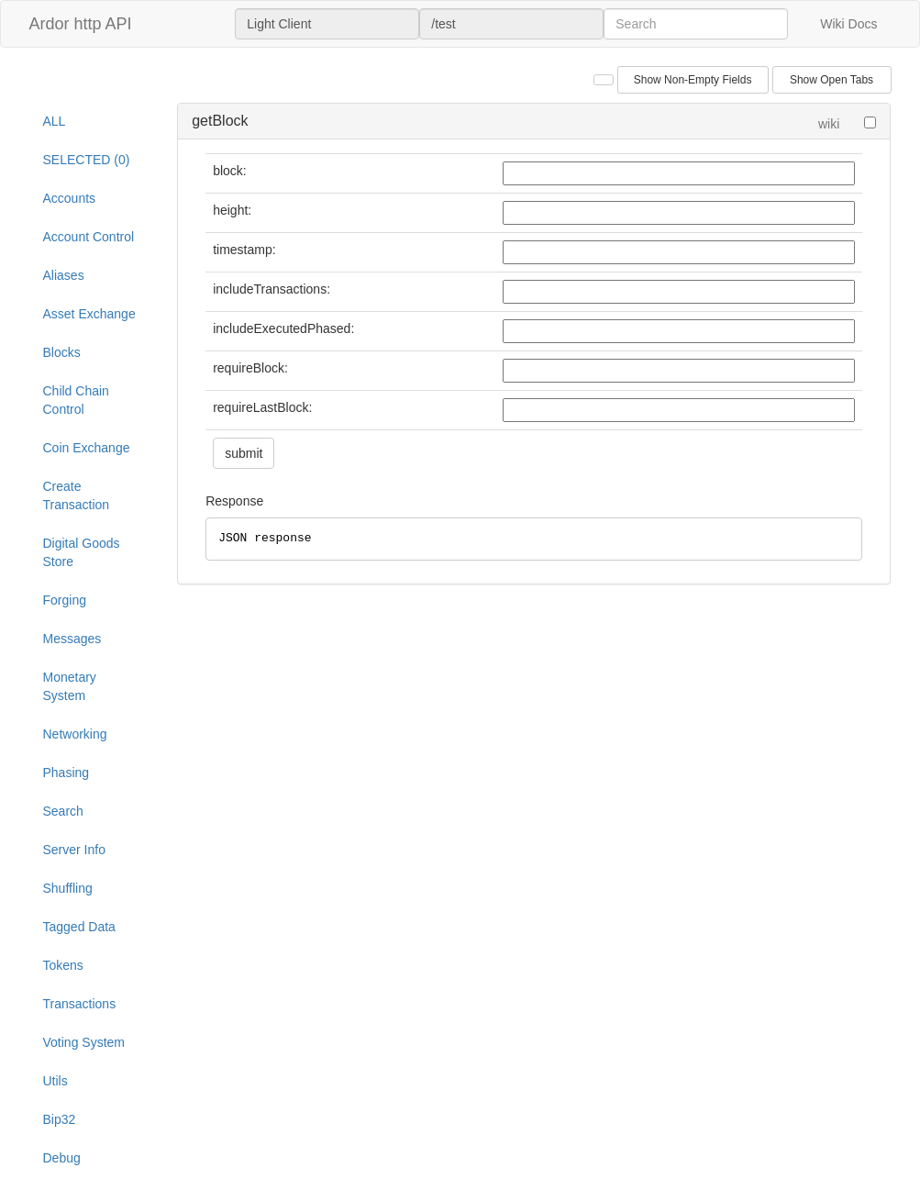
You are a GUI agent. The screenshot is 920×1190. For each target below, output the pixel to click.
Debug (62, 1158)
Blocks (62, 352)
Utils (55, 1080)
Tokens (63, 965)
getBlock (220, 120)
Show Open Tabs (831, 79)
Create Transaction (76, 495)
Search (63, 811)
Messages (72, 638)
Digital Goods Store (81, 552)
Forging (64, 600)
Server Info (74, 849)
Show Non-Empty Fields (693, 79)
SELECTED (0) (86, 159)
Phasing (66, 772)
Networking (75, 734)
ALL (54, 121)
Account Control (89, 236)
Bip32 (59, 1119)
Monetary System (69, 686)
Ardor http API (80, 24)
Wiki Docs (848, 24)
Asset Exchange (89, 313)
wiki (828, 124)
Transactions (79, 1003)
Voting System (84, 1042)
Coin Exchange (86, 447)
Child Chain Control (76, 400)
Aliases (63, 275)
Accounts (69, 198)
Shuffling (68, 888)
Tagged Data (79, 926)
